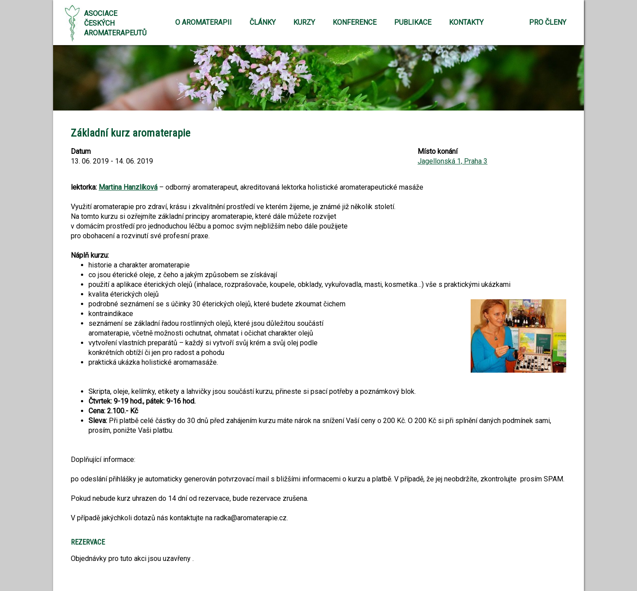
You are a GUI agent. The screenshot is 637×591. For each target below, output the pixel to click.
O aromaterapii (203, 22)
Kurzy (304, 22)
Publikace (412, 22)
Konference (354, 22)
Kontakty (466, 22)
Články (262, 22)
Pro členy (547, 22)
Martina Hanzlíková (128, 187)
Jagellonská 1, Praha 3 (452, 161)
